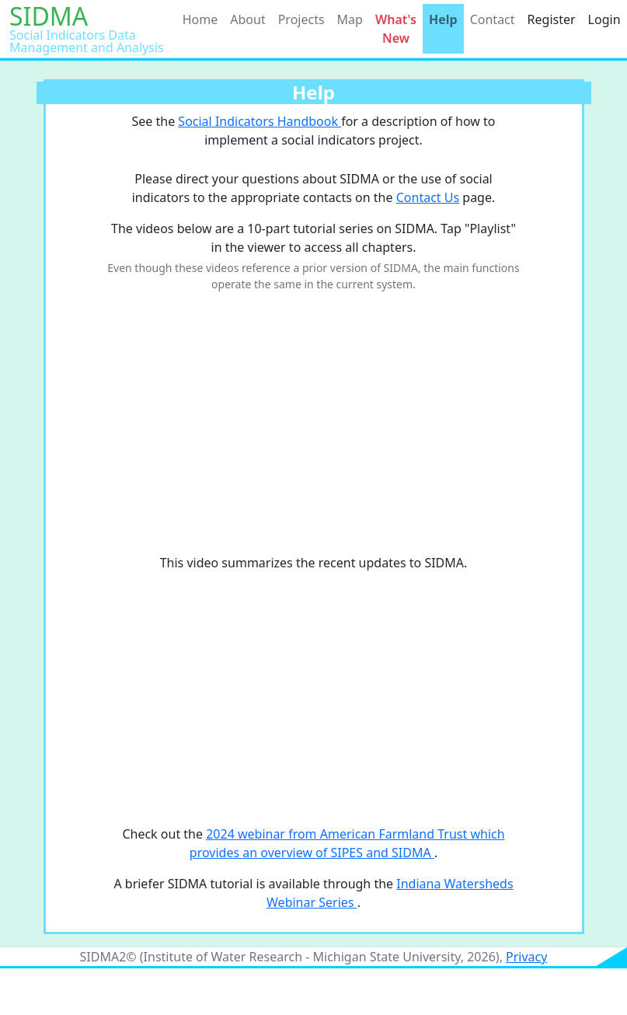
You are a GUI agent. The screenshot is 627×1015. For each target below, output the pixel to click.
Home (200, 19)
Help (443, 19)
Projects (301, 19)
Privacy (526, 956)
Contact (492, 19)
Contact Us (427, 197)
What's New (395, 29)
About (247, 19)
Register (552, 19)
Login (604, 19)
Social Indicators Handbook (259, 121)
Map (350, 19)
